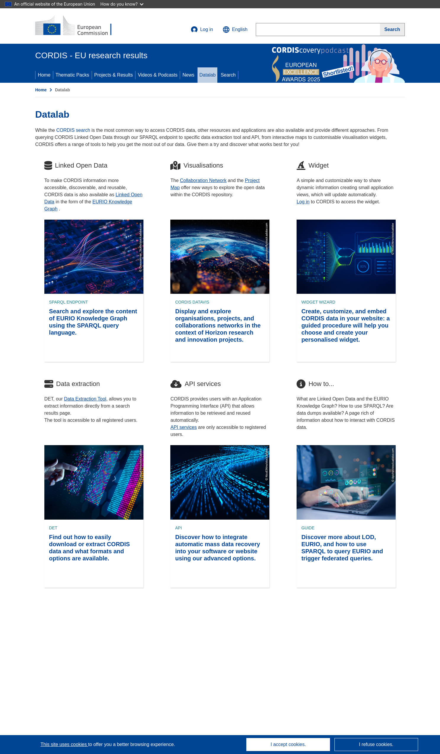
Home (44, 74)
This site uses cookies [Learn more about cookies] (64, 744)
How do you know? (122, 4)
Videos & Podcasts (157, 74)
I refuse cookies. (376, 744)
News (188, 74)
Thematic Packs (72, 74)
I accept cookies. (288, 744)
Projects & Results (113, 74)
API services (183, 427)
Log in (202, 29)
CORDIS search (73, 130)
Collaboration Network (203, 180)
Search (228, 74)
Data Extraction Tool (85, 398)
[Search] (392, 29)
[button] (235, 29)
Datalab (207, 74)
